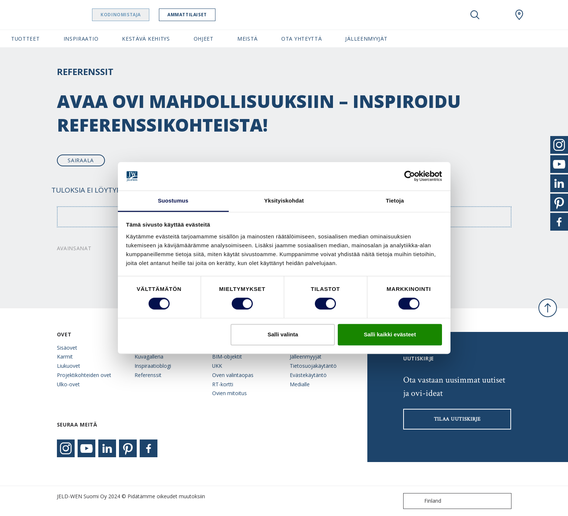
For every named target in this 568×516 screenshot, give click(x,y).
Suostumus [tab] (173, 200)
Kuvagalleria (149, 356)
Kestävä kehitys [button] (146, 38)
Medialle (300, 384)
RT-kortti (222, 384)
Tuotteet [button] (25, 38)
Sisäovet (67, 347)
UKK (217, 365)
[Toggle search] (475, 15)
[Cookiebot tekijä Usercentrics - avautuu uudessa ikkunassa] (409, 176)
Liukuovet (68, 365)
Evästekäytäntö (308, 374)
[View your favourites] (497, 15)
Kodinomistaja (139, 14)
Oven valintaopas (233, 374)
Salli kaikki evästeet (390, 334)
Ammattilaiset (206, 14)
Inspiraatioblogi (153, 365)
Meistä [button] (247, 38)
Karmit (65, 356)
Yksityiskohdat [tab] (284, 200)
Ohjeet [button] (204, 38)
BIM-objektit (227, 356)
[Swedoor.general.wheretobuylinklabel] (519, 15)
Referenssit (148, 374)
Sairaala (81, 160)
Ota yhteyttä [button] (301, 38)
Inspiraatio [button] (81, 38)
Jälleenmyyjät (306, 356)
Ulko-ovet (68, 384)
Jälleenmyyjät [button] (366, 38)
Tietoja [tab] (395, 200)
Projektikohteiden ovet (84, 374)
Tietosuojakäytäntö (313, 365)
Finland (424, 501)
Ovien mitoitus (229, 393)
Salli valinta (283, 334)
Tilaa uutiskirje (457, 419)
